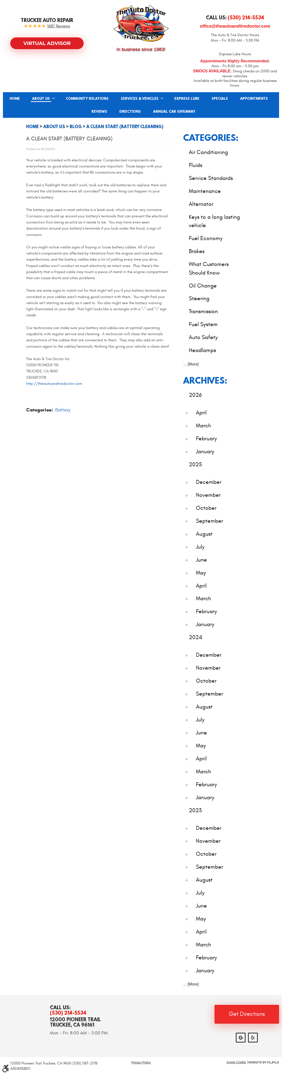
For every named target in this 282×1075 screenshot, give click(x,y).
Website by (263, 1062)
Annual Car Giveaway (174, 112)
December (208, 482)
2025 (195, 464)
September (209, 521)
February (206, 438)
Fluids (195, 165)
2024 (195, 637)
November (208, 495)
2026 (195, 395)
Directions (130, 112)
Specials (220, 99)
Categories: (210, 138)
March (203, 425)
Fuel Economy (206, 238)
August (204, 534)
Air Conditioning (208, 152)
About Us (41, 99)
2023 (195, 810)
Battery (62, 410)
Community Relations (87, 99)
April (201, 412)
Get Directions (247, 1014)
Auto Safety (203, 337)
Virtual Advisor (47, 43)
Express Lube (186, 99)
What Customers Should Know (209, 268)
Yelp (253, 1037)
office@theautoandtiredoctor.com (235, 26)
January (205, 451)
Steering (199, 298)
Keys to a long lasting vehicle (214, 221)
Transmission (203, 311)
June (201, 559)
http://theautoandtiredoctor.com (54, 383)
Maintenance (205, 191)
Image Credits (236, 1062)
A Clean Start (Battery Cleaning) (124, 127)
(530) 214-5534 (68, 1013)
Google (241, 1037)
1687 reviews (58, 26)
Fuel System (203, 324)
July (200, 546)
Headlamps (202, 350)
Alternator (201, 204)
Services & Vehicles (139, 99)
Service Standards (211, 178)
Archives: (205, 380)
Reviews (99, 112)
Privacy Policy (141, 1062)
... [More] (191, 364)
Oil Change (203, 285)
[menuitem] (14, 98)
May (201, 572)
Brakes (196, 251)
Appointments (254, 99)
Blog (76, 127)
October (206, 508)
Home (15, 99)
